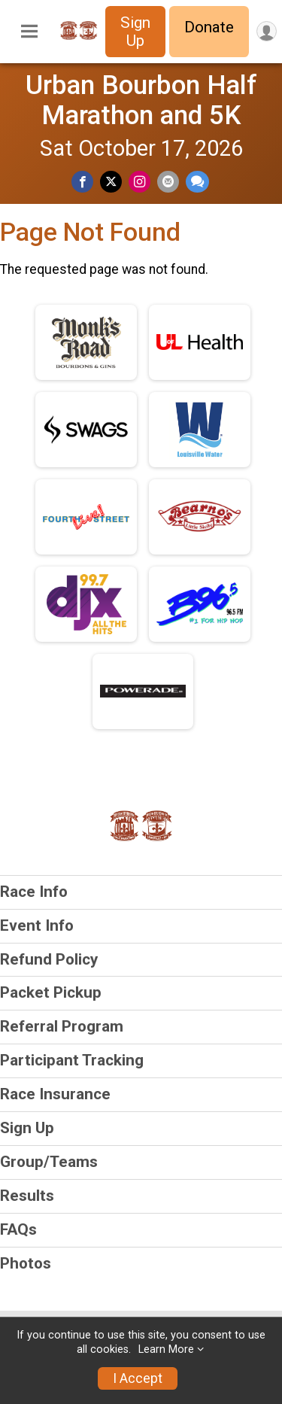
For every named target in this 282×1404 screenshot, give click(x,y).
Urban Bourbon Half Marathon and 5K (141, 100)
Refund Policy (49, 959)
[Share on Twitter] (111, 182)
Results (27, 1196)
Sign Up (135, 32)
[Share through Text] (197, 182)
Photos (25, 1263)
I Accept (137, 1378)
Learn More (166, 1349)
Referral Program (61, 1026)
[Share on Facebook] (82, 182)
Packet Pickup (51, 992)
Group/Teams (49, 1162)
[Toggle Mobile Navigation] (29, 32)
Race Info (34, 892)
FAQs (18, 1229)
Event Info (37, 925)
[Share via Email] (168, 182)
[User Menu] (266, 31)
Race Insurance (55, 1094)
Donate (209, 27)
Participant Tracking (72, 1060)
